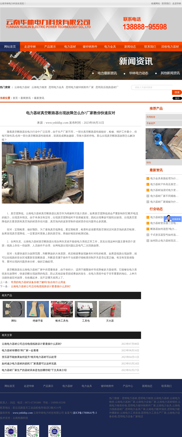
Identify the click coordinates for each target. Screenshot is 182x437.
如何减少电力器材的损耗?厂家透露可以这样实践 (29, 363)
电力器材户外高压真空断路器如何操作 (164, 184)
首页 (15, 98)
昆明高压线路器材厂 (107, 87)
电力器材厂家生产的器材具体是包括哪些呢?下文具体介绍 (34, 370)
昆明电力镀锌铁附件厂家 (80, 87)
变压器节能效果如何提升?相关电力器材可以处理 (29, 357)
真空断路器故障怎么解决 (121, 135)
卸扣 (149, 162)
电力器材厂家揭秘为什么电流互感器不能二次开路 (164, 201)
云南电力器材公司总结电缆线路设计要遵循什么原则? (40, 286)
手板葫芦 (151, 123)
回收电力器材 (170, 46)
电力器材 (70, 46)
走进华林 (30, 46)
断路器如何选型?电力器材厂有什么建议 (164, 229)
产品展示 (50, 46)
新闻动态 (130, 46)
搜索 (177, 92)
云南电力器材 (22, 87)
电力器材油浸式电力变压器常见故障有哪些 (164, 190)
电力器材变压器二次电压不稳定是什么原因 (164, 223)
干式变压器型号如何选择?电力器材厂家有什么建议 (164, 234)
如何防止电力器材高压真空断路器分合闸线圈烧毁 (164, 240)
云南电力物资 (39, 87)
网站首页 (10, 46)
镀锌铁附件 (90, 46)
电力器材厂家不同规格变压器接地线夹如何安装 (164, 196)
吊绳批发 (151, 117)
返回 (177, 98)
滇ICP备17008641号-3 (85, 412)
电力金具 (110, 46)
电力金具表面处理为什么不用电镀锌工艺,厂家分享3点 (164, 178)
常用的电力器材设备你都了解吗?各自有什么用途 (38, 282)
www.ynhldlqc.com (57, 122)
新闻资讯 (26, 98)
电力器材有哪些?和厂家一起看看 (20, 350)
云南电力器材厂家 (32, 269)
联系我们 (150, 46)
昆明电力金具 (56, 87)
